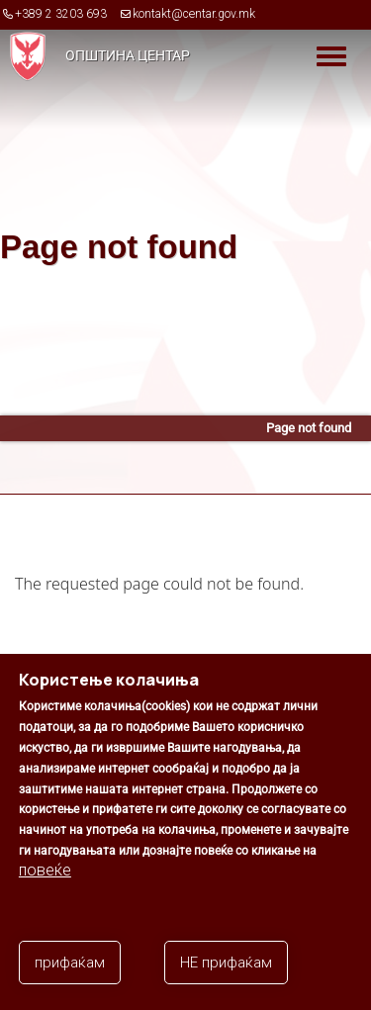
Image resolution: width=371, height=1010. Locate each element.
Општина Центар (127, 55)
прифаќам (70, 962)
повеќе (45, 870)
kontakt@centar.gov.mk (194, 14)
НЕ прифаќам (226, 962)
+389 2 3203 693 (61, 14)
